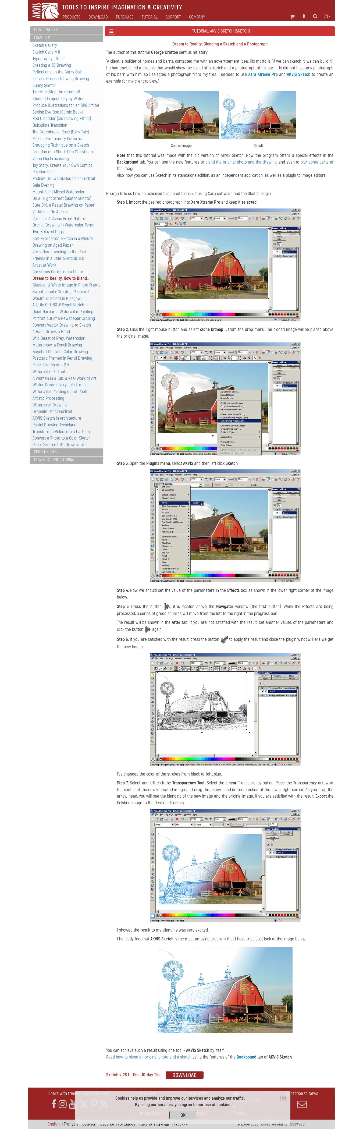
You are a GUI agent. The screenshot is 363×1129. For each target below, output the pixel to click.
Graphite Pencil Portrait (52, 411)
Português (126, 1124)
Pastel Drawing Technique (54, 425)
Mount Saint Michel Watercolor (59, 192)
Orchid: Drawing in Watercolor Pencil (63, 225)
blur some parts (315, 162)
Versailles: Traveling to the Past (59, 251)
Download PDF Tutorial (54, 460)
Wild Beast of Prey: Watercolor (59, 338)
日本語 (163, 1124)
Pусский (181, 1124)
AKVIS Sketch (298, 74)
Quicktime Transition (50, 125)
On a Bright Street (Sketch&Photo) (62, 198)
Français (71, 1124)
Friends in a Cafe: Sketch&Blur (58, 258)
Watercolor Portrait (49, 371)
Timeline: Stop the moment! (56, 92)
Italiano (145, 1124)
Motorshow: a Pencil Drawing (57, 345)
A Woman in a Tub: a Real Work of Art (64, 378)
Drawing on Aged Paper (53, 245)
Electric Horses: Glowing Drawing (61, 79)
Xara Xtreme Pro (263, 74)
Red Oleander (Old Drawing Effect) (62, 118)
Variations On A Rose (50, 212)
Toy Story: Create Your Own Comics (62, 165)
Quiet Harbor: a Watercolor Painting (63, 311)
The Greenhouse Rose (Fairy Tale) (61, 132)
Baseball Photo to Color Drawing (60, 352)
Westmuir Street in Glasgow (57, 298)
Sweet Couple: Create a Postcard (61, 292)
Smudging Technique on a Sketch (61, 145)
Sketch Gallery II (46, 52)
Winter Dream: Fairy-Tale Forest (60, 385)
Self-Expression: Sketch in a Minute (63, 238)
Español (107, 1124)
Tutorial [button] (150, 17)
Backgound (246, 1057)
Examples (42, 38)
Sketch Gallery (45, 45)
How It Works (46, 30)
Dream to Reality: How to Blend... (61, 278)
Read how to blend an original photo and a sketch (148, 1057)
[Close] (283, 1098)
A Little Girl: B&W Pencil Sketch (58, 305)
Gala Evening (44, 185)
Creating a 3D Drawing (52, 65)
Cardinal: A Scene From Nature (59, 218)
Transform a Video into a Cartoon (61, 431)
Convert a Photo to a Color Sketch (62, 438)
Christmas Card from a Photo (58, 272)
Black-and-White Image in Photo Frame (67, 285)
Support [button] (173, 17)
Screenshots (45, 452)
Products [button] (71, 17)
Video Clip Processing (51, 158)
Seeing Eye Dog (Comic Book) (58, 112)
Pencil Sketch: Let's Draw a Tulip (60, 445)
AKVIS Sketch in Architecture (57, 418)
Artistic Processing (48, 398)
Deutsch (89, 1124)
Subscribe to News (302, 1100)
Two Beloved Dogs (48, 232)
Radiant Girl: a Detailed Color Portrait (64, 178)
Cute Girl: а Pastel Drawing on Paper (64, 205)
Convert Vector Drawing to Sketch (62, 325)
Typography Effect (48, 59)
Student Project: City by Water (58, 98)
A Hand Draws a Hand (51, 331)
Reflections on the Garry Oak (57, 72)
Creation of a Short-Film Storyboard (63, 152)
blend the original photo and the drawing (241, 162)
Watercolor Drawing (50, 405)
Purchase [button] (125, 17)
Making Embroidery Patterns (57, 138)
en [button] (327, 16)
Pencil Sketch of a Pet (51, 365)
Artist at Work (44, 265)
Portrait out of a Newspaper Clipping (64, 318)
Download (98, 17)
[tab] (66, 30)
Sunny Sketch (44, 85)
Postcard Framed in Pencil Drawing (62, 358)
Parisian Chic (43, 172)
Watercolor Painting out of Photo (60, 391)
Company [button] (197, 17)
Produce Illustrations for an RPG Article (66, 105)
